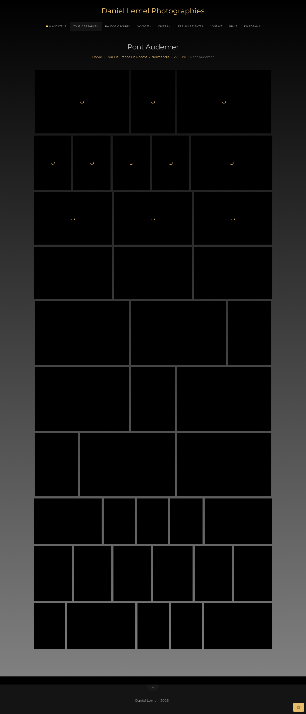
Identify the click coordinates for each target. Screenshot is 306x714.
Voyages (143, 26)
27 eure (180, 57)
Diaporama (252, 26)
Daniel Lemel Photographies (153, 10)
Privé (233, 26)
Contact (216, 26)
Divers (163, 26)
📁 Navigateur (56, 26)
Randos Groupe (117, 26)
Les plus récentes (190, 26)
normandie (161, 57)
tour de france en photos (126, 57)
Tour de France (85, 26)
